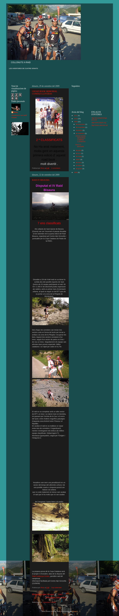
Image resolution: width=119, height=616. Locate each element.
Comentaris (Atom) (49, 602)
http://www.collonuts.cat (99, 125)
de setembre (80, 133)
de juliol (79, 150)
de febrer (79, 165)
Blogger (74, 611)
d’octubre (79, 130)
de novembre (80, 127)
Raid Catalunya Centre (40, 576)
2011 (76, 115)
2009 (76, 122)
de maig (79, 156)
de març (79, 162)
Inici (60, 594)
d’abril (78, 159)
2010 (76, 119)
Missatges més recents (43, 594)
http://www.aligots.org (98, 122)
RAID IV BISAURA (40, 180)
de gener (79, 168)
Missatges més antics (56, 597)
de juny (78, 153)
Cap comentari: (56, 587)
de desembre (80, 124)
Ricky (16, 112)
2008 (76, 172)
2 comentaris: (56, 168)
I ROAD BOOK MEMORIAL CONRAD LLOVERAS (44, 92)
